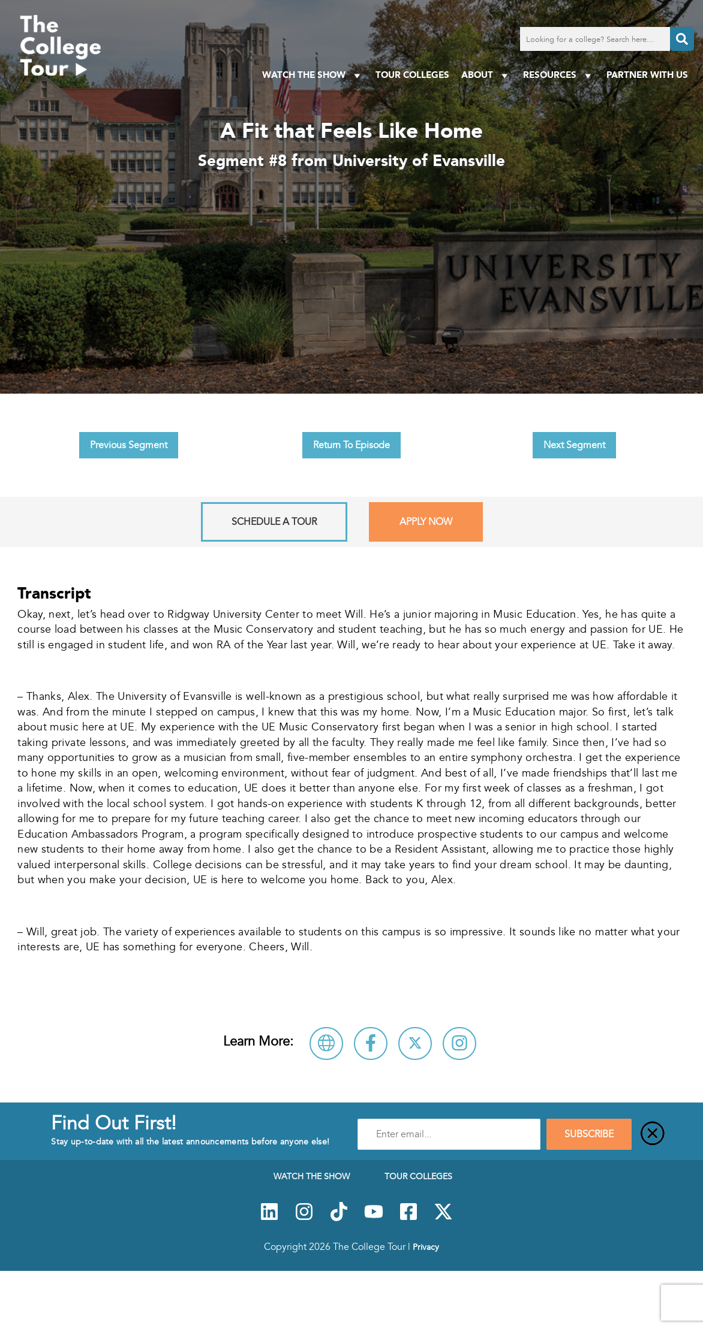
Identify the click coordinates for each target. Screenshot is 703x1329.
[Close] (653, 1134)
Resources (558, 75)
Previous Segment (128, 445)
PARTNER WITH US (647, 74)
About (486, 75)
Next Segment (574, 445)
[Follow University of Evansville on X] (415, 1043)
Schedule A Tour (274, 522)
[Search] (682, 39)
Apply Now (425, 522)
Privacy (426, 1247)
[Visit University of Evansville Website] (326, 1043)
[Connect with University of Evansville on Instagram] (459, 1043)
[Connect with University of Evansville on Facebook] (370, 1043)
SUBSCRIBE (589, 1134)
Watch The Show (312, 75)
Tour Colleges (412, 74)
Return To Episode (351, 445)
